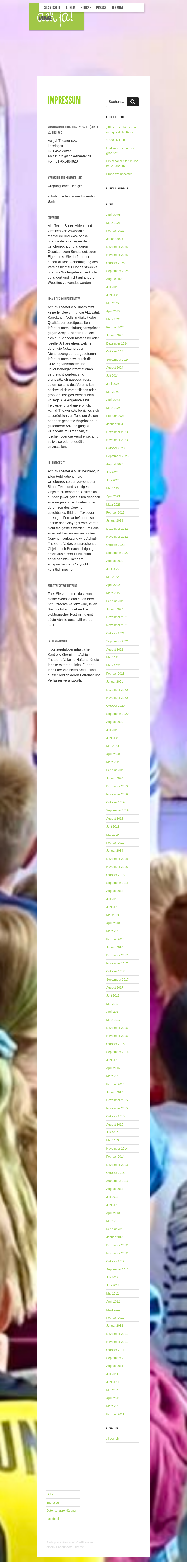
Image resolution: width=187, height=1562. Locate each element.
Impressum (53, 1502)
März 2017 (113, 1020)
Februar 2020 (115, 770)
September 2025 (117, 271)
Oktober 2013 (115, 1172)
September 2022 (117, 552)
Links (49, 1494)
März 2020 (113, 762)
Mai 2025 (112, 303)
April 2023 (113, 496)
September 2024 (117, 359)
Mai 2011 (112, 1390)
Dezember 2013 (117, 1164)
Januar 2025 (114, 335)
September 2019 (117, 810)
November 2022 (117, 536)
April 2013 (113, 1213)
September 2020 (117, 714)
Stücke (86, 8)
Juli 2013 (112, 1197)
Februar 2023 (115, 512)
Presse (101, 8)
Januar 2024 (114, 424)
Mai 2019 (112, 834)
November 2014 (117, 1148)
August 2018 (114, 891)
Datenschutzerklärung (61, 1510)
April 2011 (113, 1398)
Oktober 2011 (115, 1350)
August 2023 (114, 464)
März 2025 (113, 319)
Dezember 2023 (117, 432)
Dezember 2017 (117, 955)
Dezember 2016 (117, 1027)
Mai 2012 (112, 1293)
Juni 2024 (112, 383)
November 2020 (117, 697)
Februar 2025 (115, 327)
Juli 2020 (112, 730)
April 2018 (113, 923)
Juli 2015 (112, 1132)
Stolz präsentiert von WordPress (68, 1542)
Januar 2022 (114, 609)
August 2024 (114, 367)
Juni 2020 (112, 738)
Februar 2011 (115, 1414)
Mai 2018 (112, 915)
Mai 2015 (112, 1140)
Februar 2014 (115, 1156)
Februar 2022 (115, 601)
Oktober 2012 (115, 1261)
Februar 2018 (115, 939)
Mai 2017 (112, 1003)
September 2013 (117, 1180)
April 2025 (113, 311)
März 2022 (113, 593)
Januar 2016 (114, 1092)
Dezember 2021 (117, 617)
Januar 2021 (114, 681)
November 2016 (117, 1035)
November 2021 (117, 625)
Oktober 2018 (115, 875)
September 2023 (117, 456)
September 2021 (117, 641)
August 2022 (114, 560)
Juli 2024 (112, 375)
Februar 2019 (115, 842)
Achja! (70, 8)
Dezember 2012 (117, 1245)
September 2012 (117, 1269)
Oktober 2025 (115, 263)
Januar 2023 (114, 520)
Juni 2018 (112, 907)
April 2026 (113, 214)
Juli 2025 (112, 287)
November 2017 (117, 963)
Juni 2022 (112, 569)
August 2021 (114, 649)
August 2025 (114, 279)
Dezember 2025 (117, 246)
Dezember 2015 (117, 1100)
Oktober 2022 (115, 545)
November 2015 (117, 1108)
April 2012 (113, 1301)
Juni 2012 (112, 1285)
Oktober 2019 (115, 802)
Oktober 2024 (115, 351)
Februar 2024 (115, 416)
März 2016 (113, 1076)
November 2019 (117, 794)
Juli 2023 (112, 472)
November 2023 (117, 440)
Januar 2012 (114, 1325)
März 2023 (113, 504)
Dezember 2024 (117, 343)
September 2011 (117, 1358)
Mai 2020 (112, 746)
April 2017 (113, 1011)
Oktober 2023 (115, 448)
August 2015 (114, 1124)
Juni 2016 (112, 1060)
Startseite (52, 8)
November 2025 (117, 254)
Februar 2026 (115, 230)
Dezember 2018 (117, 858)
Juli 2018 (112, 899)
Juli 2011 (112, 1374)
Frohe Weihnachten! (119, 174)
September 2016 (117, 1052)
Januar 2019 (114, 850)
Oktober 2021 (115, 633)
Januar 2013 (114, 1237)
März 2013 (113, 1221)
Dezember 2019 (117, 786)
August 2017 (114, 987)
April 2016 (113, 1068)
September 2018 (117, 883)
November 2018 (117, 866)
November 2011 (117, 1341)
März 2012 (113, 1309)
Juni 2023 (112, 480)
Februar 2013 (115, 1229)
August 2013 (114, 1189)
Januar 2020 (114, 778)
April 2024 (113, 399)
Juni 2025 (112, 295)
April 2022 (113, 585)
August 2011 (114, 1366)
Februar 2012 (115, 1317)
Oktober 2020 (115, 705)
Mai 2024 (112, 391)
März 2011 (113, 1406)
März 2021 (113, 665)
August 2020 (114, 722)
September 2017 (117, 979)
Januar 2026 (114, 239)
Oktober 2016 (115, 1044)
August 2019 (114, 818)
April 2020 (113, 754)
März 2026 (113, 222)
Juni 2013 (112, 1205)
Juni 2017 (112, 995)
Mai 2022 (112, 577)
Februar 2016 (115, 1084)
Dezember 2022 (117, 528)
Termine (117, 8)
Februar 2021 (115, 673)
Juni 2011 (112, 1382)
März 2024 (113, 408)
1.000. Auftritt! (115, 140)
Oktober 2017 (115, 971)
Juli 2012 (112, 1277)
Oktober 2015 (115, 1116)
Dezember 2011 (117, 1333)
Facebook (52, 1518)
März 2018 (113, 931)
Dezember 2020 (117, 689)
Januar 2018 (114, 947)
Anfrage (45, 18)
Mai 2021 (112, 657)
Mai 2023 (112, 488)
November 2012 (117, 1253)
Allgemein (112, 1438)
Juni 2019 (112, 826)
